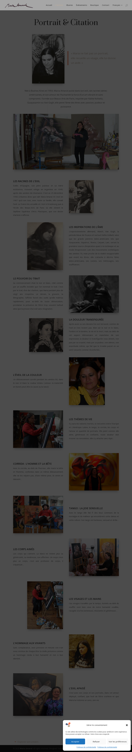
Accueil (49, 5)
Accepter (75, 741)
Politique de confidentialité (86, 747)
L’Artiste (59, 5)
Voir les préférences (118, 741)
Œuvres (69, 5)
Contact (105, 5)
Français (116, 5)
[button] (127, 725)
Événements (81, 5)
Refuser (96, 741)
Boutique (94, 5)
